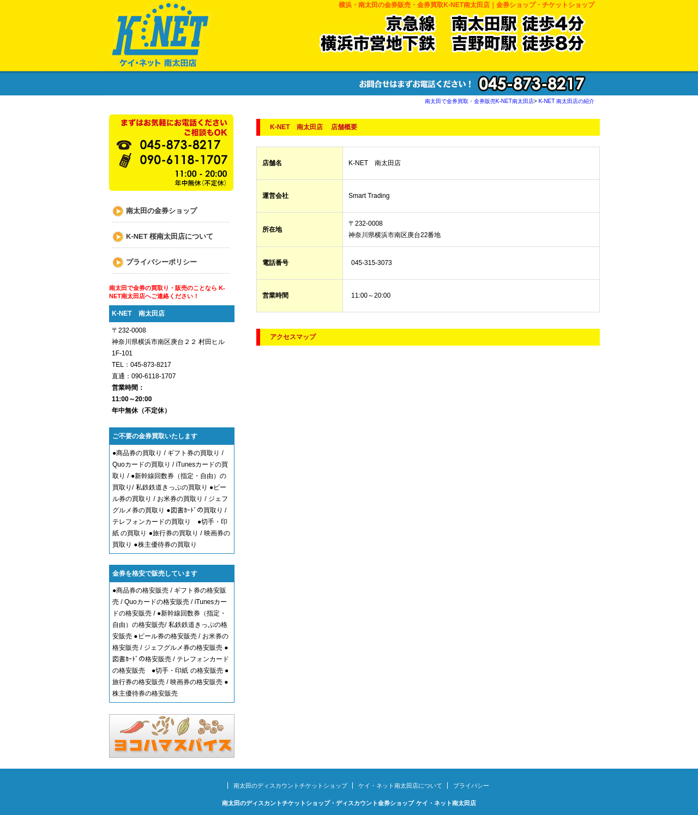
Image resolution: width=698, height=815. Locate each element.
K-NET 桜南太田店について (169, 236)
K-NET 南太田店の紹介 (566, 101)
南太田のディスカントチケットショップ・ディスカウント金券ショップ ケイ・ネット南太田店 (349, 803)
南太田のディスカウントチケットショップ (290, 785)
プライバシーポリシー (161, 262)
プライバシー (471, 785)
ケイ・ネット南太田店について (400, 785)
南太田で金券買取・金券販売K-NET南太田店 (479, 101)
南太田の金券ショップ (161, 211)
